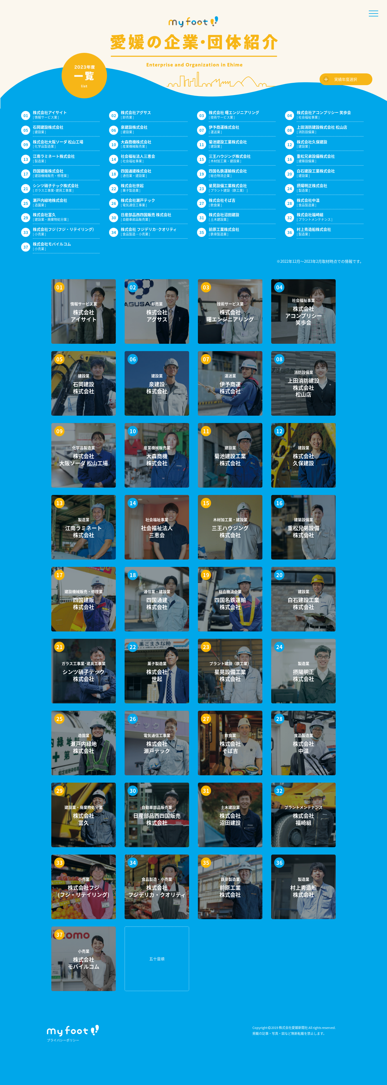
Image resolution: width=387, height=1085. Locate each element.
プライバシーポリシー (63, 1040)
